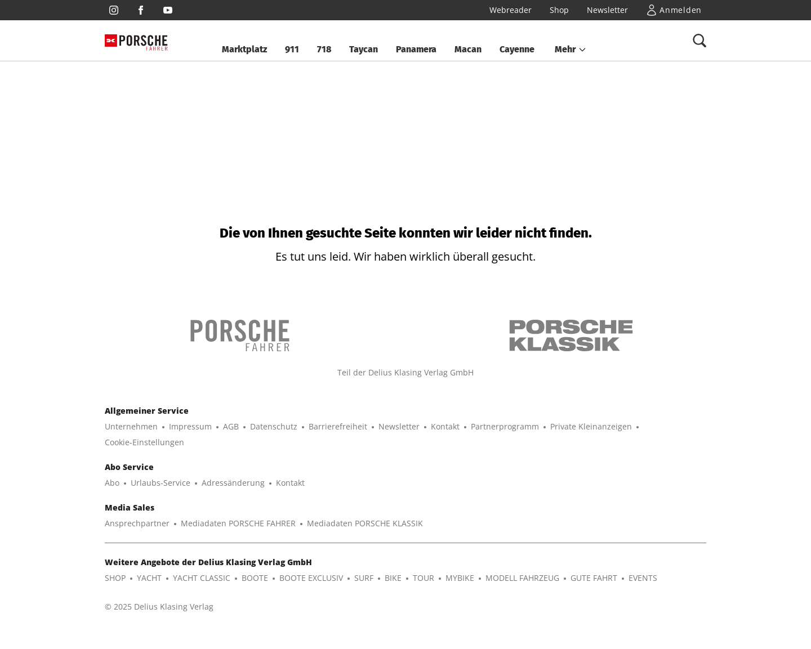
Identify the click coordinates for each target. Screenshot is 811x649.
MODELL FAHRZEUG (522, 577)
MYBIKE (459, 577)
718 (324, 49)
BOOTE (255, 577)
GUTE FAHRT (594, 577)
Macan (468, 49)
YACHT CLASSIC (201, 577)
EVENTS (643, 577)
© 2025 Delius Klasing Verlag (159, 606)
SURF (363, 577)
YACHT (149, 577)
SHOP (115, 577)
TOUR (423, 577)
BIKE (393, 577)
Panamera (416, 49)
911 (292, 49)
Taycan (363, 49)
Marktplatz (244, 49)
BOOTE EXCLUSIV (311, 577)
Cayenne (517, 49)
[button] (571, 49)
